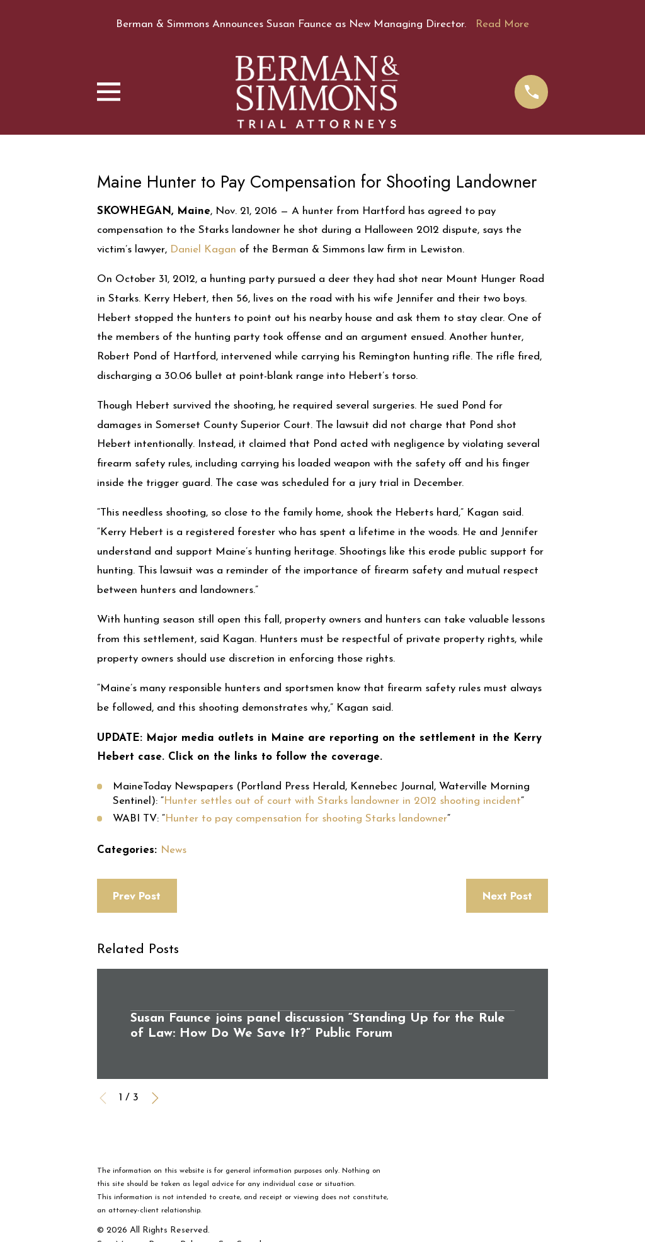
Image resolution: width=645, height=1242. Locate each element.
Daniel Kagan (203, 249)
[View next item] (155, 1098)
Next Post (507, 895)
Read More (502, 24)
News (173, 850)
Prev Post (137, 895)
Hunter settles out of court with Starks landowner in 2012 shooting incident (342, 801)
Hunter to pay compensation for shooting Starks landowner (306, 818)
